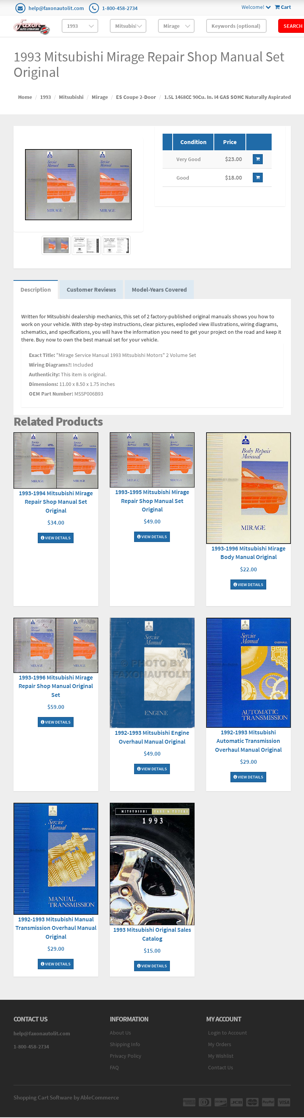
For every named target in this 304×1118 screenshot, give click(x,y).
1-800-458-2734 (120, 8)
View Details (56, 538)
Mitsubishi (71, 96)
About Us (120, 1033)
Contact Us (220, 1068)
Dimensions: (43, 385)
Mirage (100, 96)
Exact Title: (42, 356)
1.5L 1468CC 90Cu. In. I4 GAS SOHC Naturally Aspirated (227, 96)
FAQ (114, 1068)
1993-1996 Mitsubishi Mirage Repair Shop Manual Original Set (55, 687)
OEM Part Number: (51, 395)
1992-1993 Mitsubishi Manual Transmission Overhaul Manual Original (55, 928)
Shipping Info (125, 1045)
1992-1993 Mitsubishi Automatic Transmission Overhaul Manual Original (248, 741)
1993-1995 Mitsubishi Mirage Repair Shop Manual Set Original (152, 501)
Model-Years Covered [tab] (163, 290)
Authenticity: (44, 375)
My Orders (219, 1045)
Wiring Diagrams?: (50, 366)
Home (25, 96)
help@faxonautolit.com (56, 8)
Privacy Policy (125, 1056)
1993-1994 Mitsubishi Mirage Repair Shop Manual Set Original (56, 502)
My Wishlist (220, 1056)
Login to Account (227, 1033)
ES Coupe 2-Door (136, 96)
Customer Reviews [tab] (93, 290)
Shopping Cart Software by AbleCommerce (66, 1098)
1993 (45, 96)
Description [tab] (36, 290)
